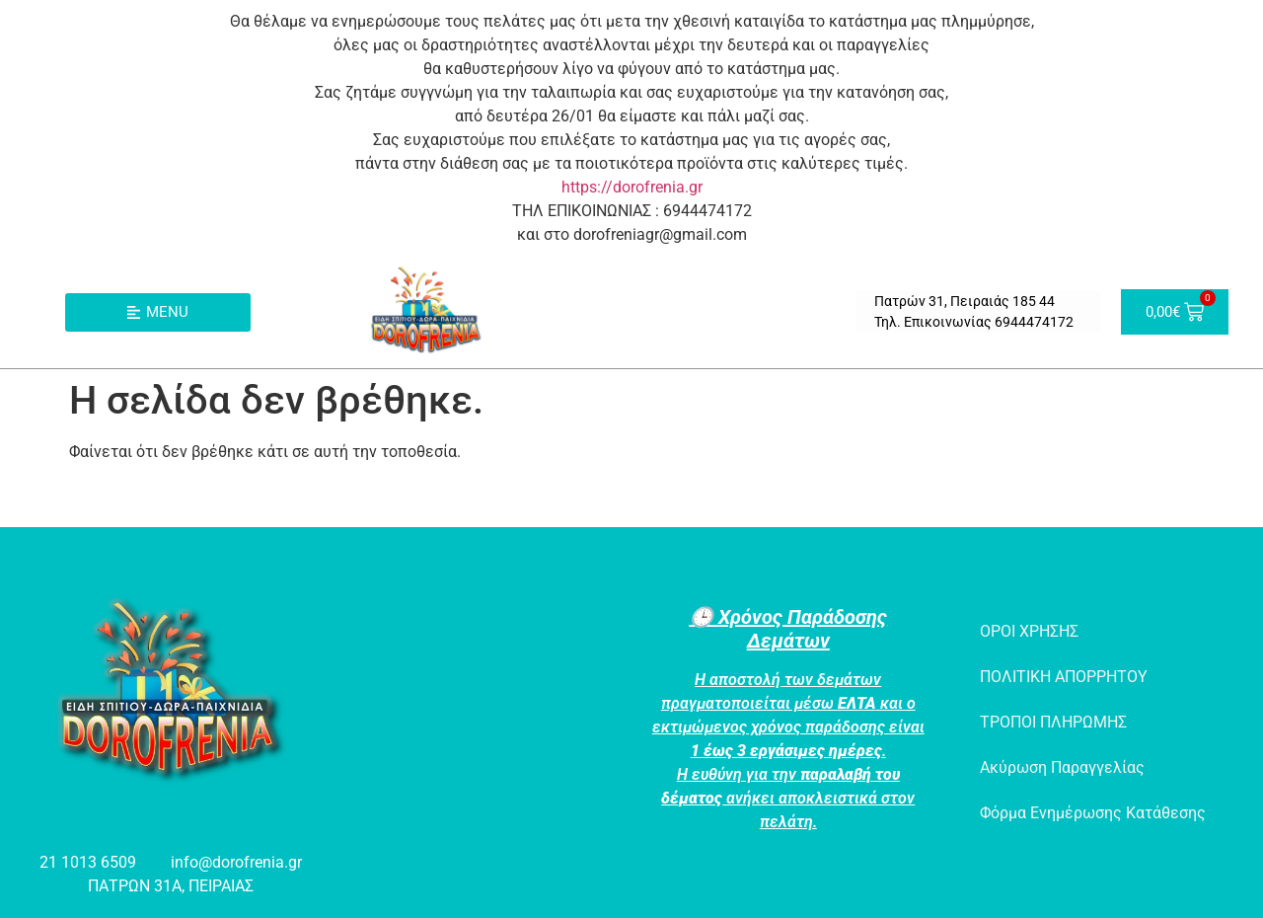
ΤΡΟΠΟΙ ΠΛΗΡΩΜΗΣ (1053, 722)
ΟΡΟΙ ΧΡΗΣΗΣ (1029, 631)
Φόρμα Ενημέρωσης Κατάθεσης (1093, 812)
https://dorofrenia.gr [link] (632, 187)
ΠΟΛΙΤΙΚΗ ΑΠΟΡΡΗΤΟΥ (1064, 676)
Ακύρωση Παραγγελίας (1062, 767)
